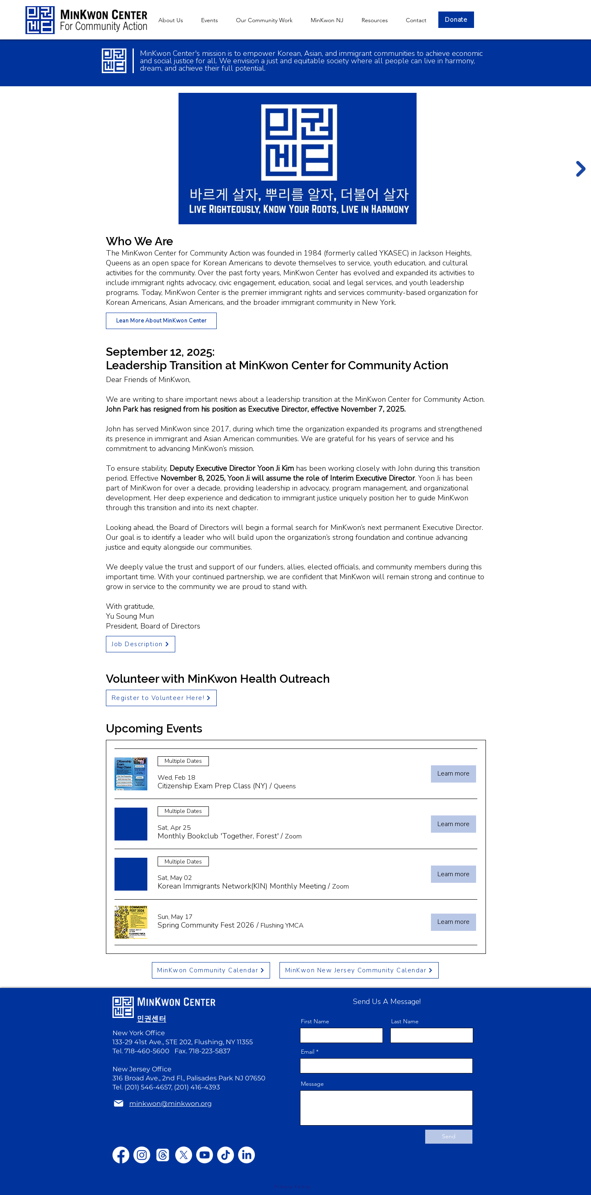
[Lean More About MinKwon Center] (161, 321)
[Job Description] (140, 644)
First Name (315, 1021)
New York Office (138, 1033)
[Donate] (456, 20)
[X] (183, 1155)
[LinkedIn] (246, 1155)
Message (312, 1084)
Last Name (405, 1021)
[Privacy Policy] (292, 1187)
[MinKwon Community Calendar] (211, 970)
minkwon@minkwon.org (178, 982)
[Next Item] (581, 169)
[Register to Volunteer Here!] (161, 698)
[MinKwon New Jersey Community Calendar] (359, 970)
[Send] (449, 1136)
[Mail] (118, 1103)
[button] (327, 20)
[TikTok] (225, 1155)
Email (307, 1052)
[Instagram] (141, 1155)
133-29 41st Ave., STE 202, (153, 1042)
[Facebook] (120, 1155)
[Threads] (162, 1155)
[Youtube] (204, 1155)
